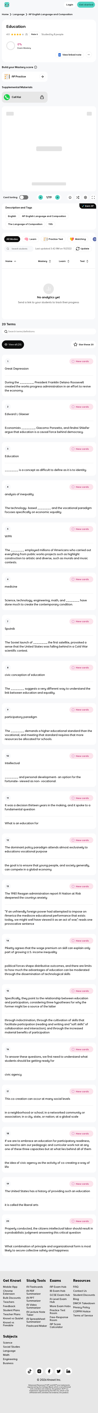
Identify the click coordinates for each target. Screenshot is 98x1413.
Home (5, 14)
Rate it (34, 34)
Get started (86, 4)
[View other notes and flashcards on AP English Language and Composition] (44, 216)
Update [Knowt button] (82, 249)
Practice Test (53, 239)
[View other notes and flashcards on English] (12, 216)
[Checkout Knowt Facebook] (49, 1371)
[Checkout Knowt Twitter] (58, 1371)
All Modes (12, 239)
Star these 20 (83, 344)
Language (19, 14)
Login (69, 4)
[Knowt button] (89, 55)
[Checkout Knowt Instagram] (39, 1371)
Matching (78, 239)
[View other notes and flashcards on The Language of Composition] (25, 224)
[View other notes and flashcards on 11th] (50, 224)
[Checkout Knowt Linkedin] (68, 1371)
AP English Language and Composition (51, 14)
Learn (30, 239)
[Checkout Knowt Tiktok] (29, 1371)
